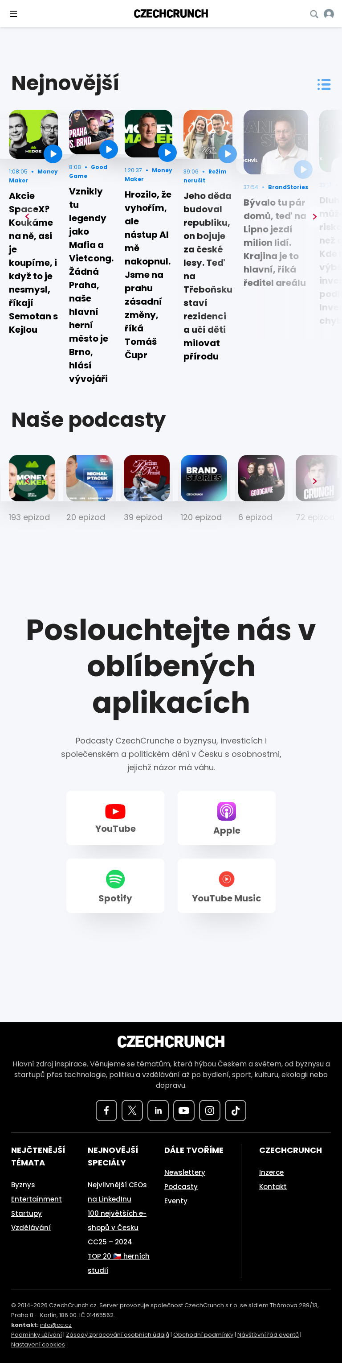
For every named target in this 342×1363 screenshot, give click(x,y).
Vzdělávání (31, 1227)
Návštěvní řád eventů (268, 1334)
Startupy (26, 1213)
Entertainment (36, 1199)
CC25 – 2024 (110, 1242)
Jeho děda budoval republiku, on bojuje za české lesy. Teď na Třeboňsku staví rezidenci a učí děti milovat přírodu (207, 276)
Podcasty (181, 1186)
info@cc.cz (56, 1325)
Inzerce (271, 1172)
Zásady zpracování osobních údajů (117, 1334)
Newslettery (184, 1172)
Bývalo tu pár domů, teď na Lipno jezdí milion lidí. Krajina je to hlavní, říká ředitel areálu (275, 242)
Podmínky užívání (36, 1334)
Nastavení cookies (38, 1344)
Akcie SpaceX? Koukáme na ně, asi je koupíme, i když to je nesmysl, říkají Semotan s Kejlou (33, 263)
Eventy (175, 1201)
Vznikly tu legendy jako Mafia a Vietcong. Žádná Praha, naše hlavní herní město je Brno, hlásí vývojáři (91, 285)
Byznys (23, 1185)
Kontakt (273, 1186)
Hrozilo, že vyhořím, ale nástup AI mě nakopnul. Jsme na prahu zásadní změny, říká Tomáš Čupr (148, 274)
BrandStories (288, 187)
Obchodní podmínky (203, 1334)
